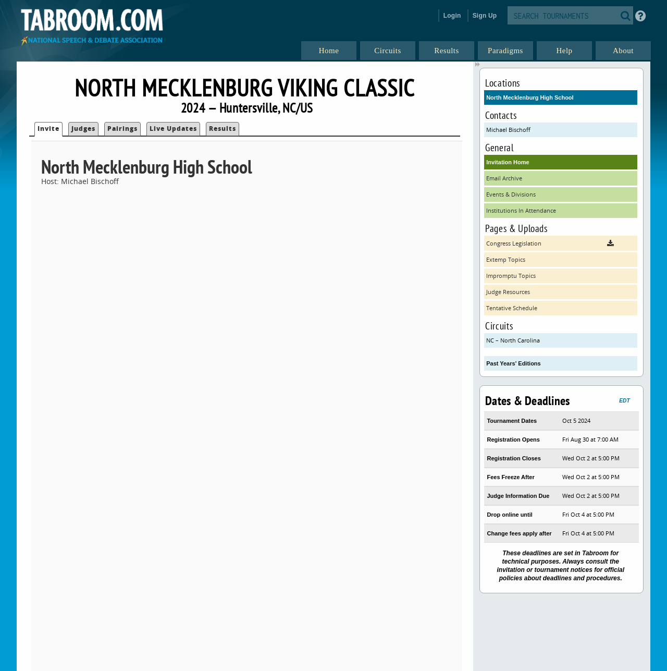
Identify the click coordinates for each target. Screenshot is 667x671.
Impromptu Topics (511, 275)
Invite (48, 128)
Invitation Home (507, 162)
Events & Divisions (511, 194)
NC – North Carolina (513, 340)
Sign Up (485, 15)
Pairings (122, 128)
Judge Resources (508, 292)
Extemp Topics (505, 259)
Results (222, 128)
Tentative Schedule (511, 308)
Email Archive (504, 178)
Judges (83, 128)
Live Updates (173, 128)
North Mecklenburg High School (529, 97)
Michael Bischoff (508, 129)
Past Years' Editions (513, 363)
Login (452, 15)
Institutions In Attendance (521, 210)
